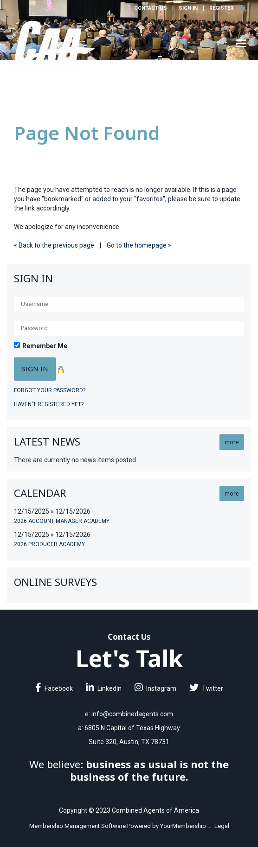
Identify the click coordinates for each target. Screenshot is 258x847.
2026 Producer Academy (49, 544)
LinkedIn (104, 688)
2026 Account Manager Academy (62, 521)
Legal (221, 825)
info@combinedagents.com (132, 714)
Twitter (206, 688)
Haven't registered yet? (49, 404)
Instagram (155, 688)
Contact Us (150, 8)
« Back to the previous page (54, 245)
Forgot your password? (49, 390)
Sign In (188, 8)
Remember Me (44, 346)
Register (221, 8)
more (232, 442)
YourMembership (183, 825)
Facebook (54, 688)
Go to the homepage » (139, 245)
